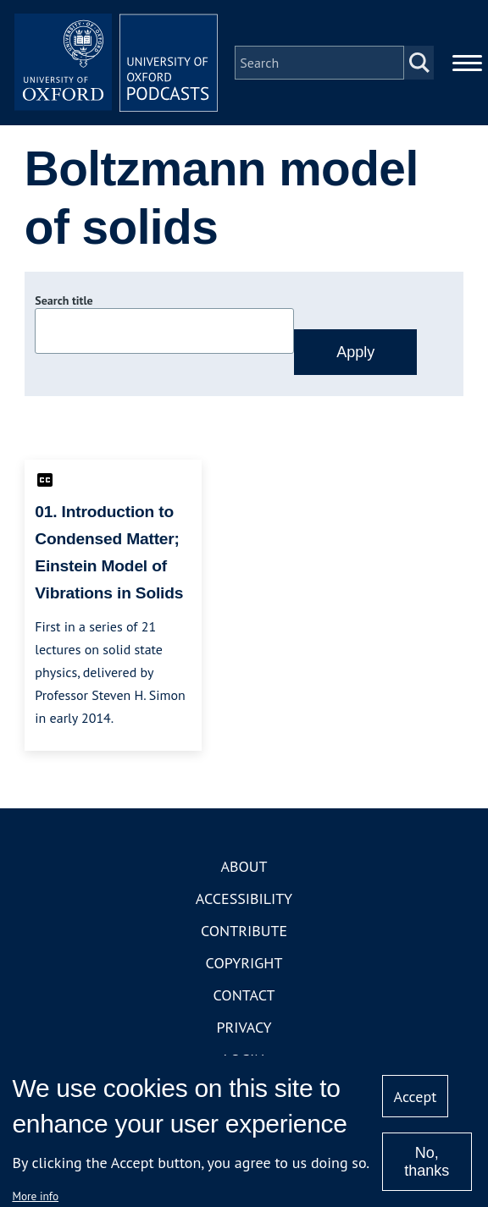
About (243, 866)
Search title (63, 300)
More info (35, 1196)
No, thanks (426, 1161)
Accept (415, 1096)
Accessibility (244, 898)
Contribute (244, 930)
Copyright (244, 963)
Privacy (243, 1027)
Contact (244, 995)
